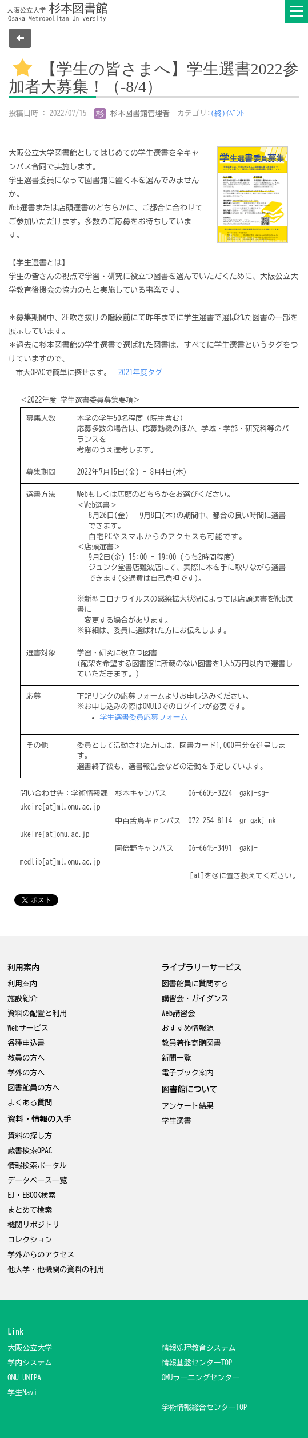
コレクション (29, 1240)
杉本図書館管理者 (132, 113)
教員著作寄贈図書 (191, 1043)
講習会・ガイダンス (195, 998)
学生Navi (22, 1392)
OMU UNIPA (24, 1377)
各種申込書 (26, 1043)
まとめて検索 (29, 1210)
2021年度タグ (140, 372)
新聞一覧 (176, 1058)
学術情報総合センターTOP (204, 1407)
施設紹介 (22, 998)
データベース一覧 (37, 1180)
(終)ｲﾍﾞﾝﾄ (228, 113)
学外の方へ (26, 1073)
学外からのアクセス (40, 1254)
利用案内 (22, 983)
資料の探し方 (29, 1136)
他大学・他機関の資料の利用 (55, 1269)
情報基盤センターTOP (197, 1363)
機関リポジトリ (33, 1225)
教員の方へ (26, 1058)
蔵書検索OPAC (29, 1150)
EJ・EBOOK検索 (31, 1195)
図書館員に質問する (195, 983)
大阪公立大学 (29, 1348)
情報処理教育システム (199, 1348)
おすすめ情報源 (188, 1028)
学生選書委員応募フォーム (144, 717)
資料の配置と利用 (37, 1013)
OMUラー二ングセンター (201, 1377)
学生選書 (176, 1121)
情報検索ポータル (37, 1165)
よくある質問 (29, 1102)
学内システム (29, 1363)
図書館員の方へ (33, 1088)
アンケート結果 (188, 1106)
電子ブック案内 (188, 1073)
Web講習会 (178, 1013)
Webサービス (28, 1028)
